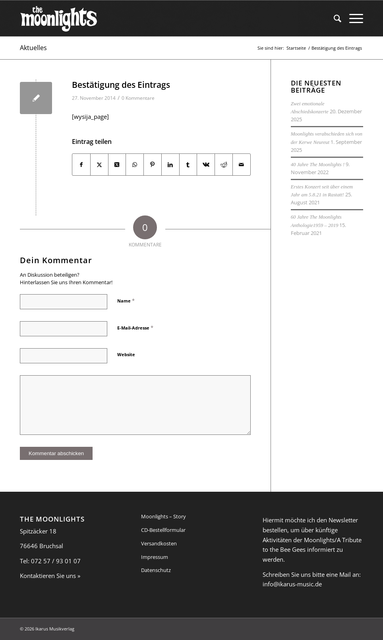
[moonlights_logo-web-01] (59, 18)
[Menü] (352, 18)
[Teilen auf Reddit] (223, 165)
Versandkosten (159, 543)
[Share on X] (117, 165)
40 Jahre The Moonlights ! (318, 164)
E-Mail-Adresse (135, 327)
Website (126, 354)
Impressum (154, 556)
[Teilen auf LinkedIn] (170, 165)
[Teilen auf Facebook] (81, 165)
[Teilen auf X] (99, 165)
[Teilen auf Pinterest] (152, 165)
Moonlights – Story (163, 516)
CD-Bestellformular (163, 529)
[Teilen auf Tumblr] (188, 165)
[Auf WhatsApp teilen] (134, 165)
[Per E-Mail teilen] (241, 165)
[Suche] (333, 18)
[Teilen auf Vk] (206, 165)
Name (126, 300)
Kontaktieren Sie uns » (50, 576)
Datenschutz (156, 570)
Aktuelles (33, 47)
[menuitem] (333, 18)
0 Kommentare (138, 98)
